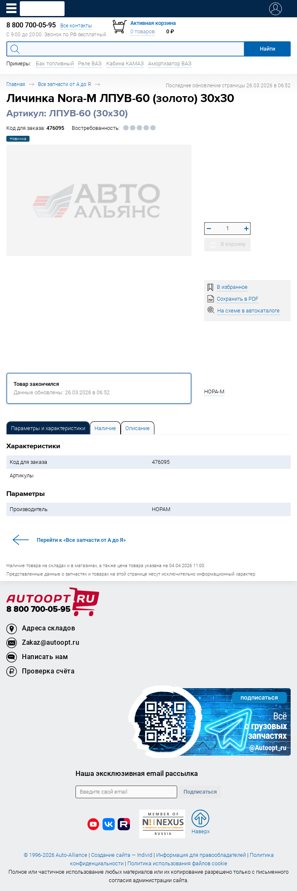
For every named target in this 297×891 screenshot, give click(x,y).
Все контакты (76, 25)
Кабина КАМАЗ (125, 63)
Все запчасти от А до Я (64, 84)
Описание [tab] (137, 428)
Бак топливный (55, 63)
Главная (15, 84)
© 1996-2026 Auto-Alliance (55, 855)
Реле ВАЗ (90, 63)
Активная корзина (153, 23)
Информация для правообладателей (201, 855)
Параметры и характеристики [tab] (48, 428)
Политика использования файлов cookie (177, 863)
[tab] (48, 427)
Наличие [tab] (105, 428)
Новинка (18, 138)
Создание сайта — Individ (121, 855)
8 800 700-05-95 (38, 610)
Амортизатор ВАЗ (170, 63)
